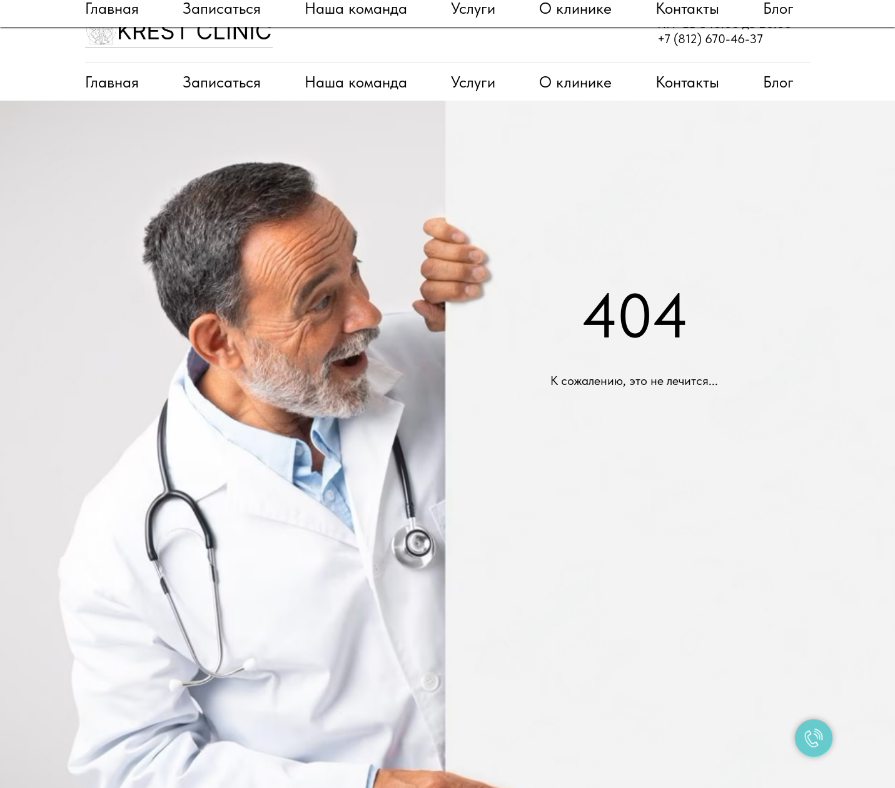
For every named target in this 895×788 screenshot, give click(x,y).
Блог (778, 81)
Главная (112, 81)
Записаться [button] (222, 81)
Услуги (473, 81)
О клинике (575, 81)
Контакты (687, 81)
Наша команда (356, 81)
